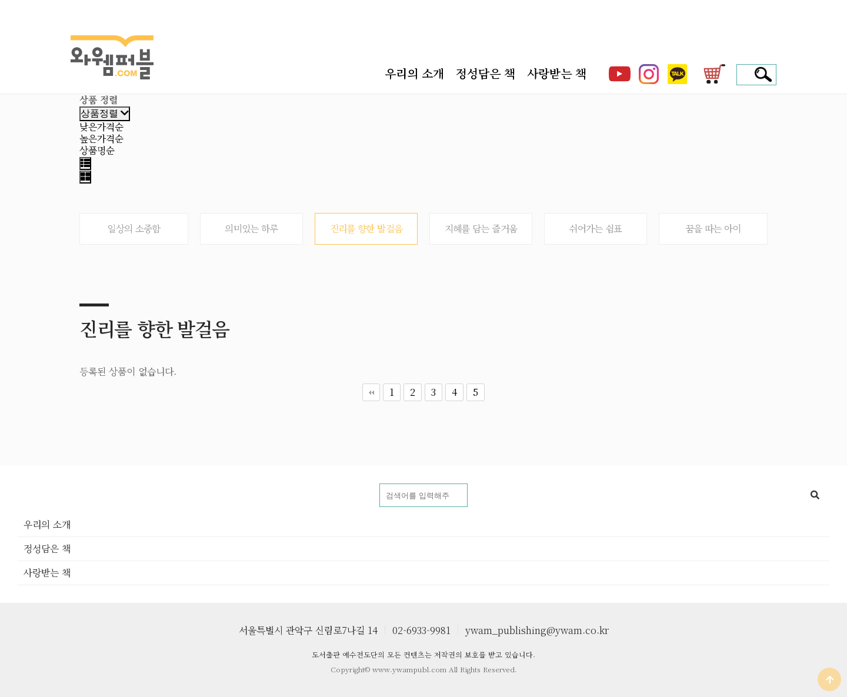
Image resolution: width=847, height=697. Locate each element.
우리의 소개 (414, 73)
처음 (371, 392)
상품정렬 (105, 113)
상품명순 (97, 150)
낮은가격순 (101, 127)
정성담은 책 (485, 73)
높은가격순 (101, 138)
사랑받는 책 (556, 73)
